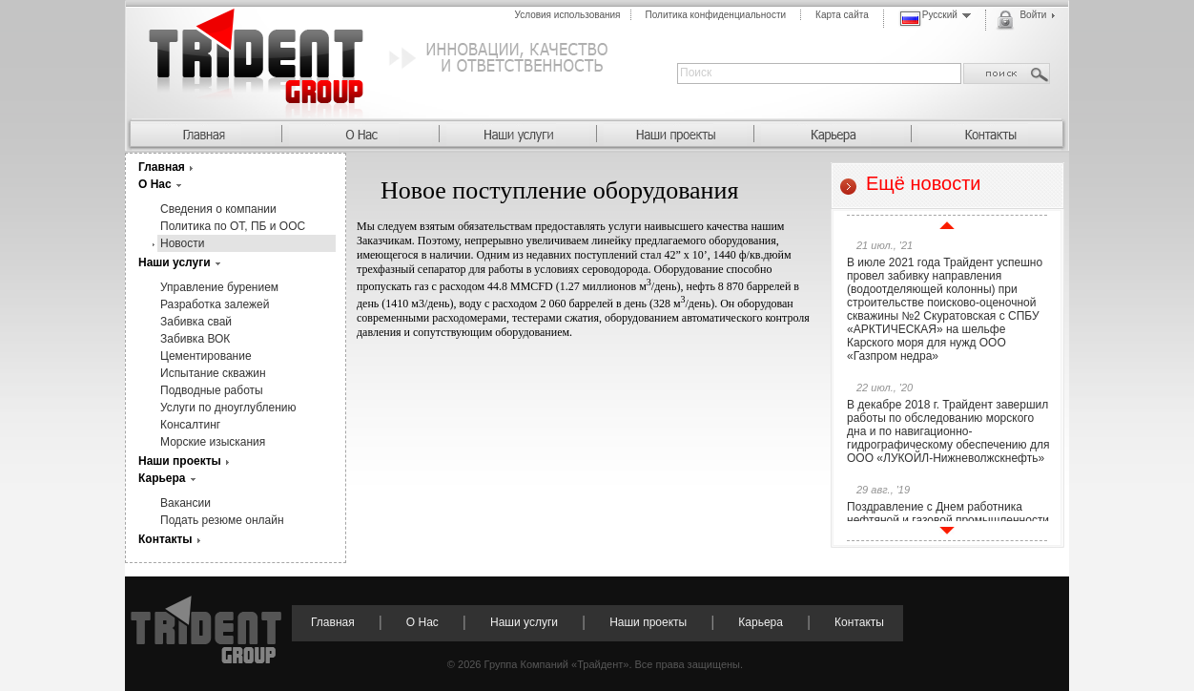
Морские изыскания (212, 442)
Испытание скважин (213, 373)
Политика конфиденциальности (716, 15)
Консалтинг (190, 424)
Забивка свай (196, 321)
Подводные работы (211, 390)
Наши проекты (179, 461)
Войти (1025, 20)
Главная (161, 167)
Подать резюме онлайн (222, 520)
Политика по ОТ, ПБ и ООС (232, 226)
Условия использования (568, 15)
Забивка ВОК (195, 339)
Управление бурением (219, 287)
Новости (182, 243)
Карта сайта (842, 15)
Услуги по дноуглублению (228, 407)
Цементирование (206, 356)
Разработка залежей (214, 304)
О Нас (155, 184)
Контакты (165, 539)
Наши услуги (174, 262)
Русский (935, 19)
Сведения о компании (218, 209)
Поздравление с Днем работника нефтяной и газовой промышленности (948, 513)
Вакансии (185, 503)
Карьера (162, 478)
